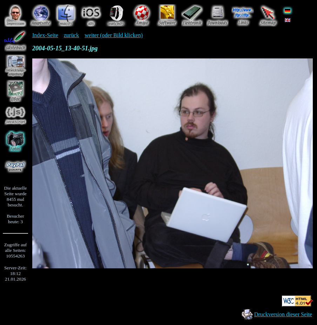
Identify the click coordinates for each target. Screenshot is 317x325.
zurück (71, 35)
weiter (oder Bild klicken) (114, 35)
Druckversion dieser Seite (283, 314)
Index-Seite (45, 35)
